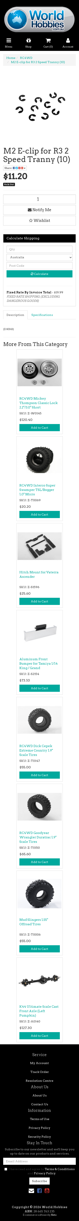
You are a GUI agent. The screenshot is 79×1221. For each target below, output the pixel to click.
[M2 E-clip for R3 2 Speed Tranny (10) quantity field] (39, 199)
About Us (39, 1095)
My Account (39, 1063)
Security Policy (39, 1136)
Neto (53, 1214)
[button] (39, 220)
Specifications (42, 315)
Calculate (39, 274)
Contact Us (39, 1104)
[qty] (39, 249)
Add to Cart (39, 427)
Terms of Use (39, 1119)
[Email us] (31, 1190)
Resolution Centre (39, 1080)
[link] (39, 1190)
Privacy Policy (39, 1128)
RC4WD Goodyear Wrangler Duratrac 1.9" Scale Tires (37, 837)
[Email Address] (39, 1161)
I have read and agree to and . (39, 1171)
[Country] (39, 257)
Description (15, 315)
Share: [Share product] (14, 168)
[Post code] (39, 265)
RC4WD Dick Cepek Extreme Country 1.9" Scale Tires (36, 750)
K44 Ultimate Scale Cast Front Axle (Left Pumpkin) (39, 1011)
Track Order (39, 1072)
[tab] (15, 314)
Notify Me (39, 210)
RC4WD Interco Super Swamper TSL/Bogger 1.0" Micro (37, 490)
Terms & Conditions (60, 1169)
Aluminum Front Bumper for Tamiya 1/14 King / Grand (38, 663)
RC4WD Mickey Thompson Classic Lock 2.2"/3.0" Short (38, 403)
